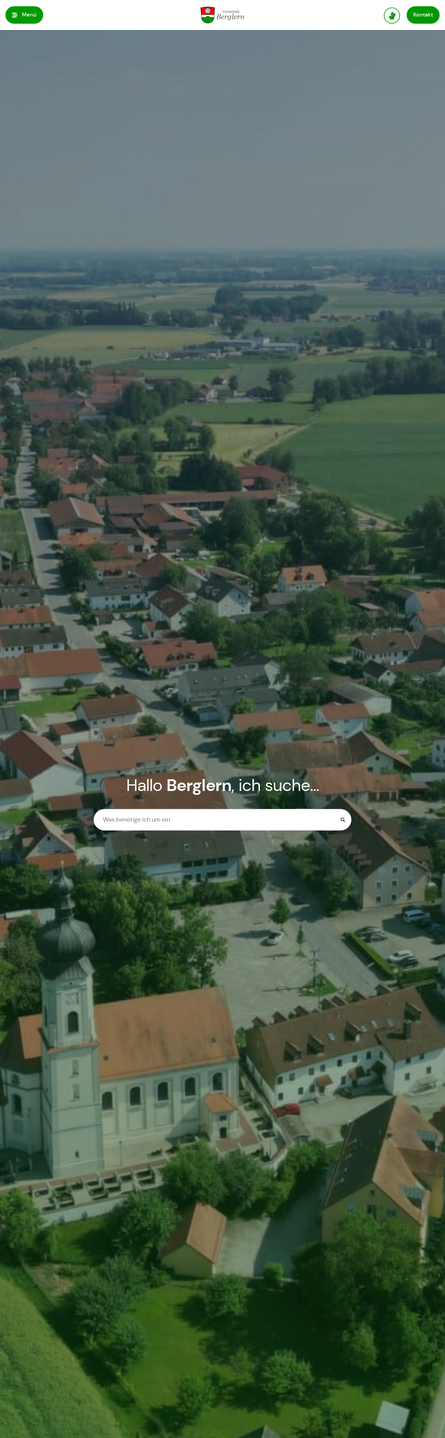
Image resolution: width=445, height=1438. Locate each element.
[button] (24, 14)
